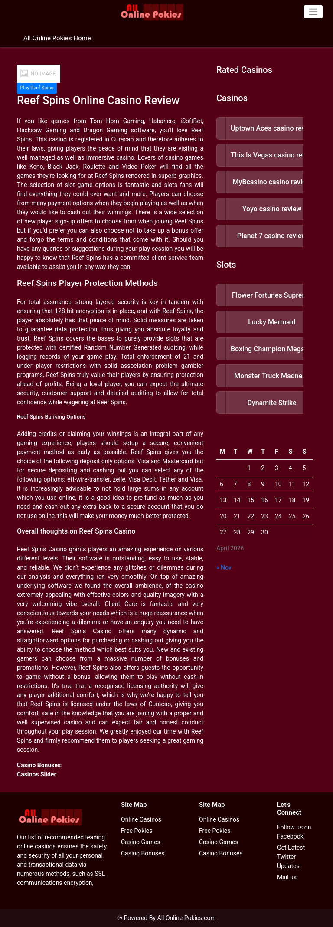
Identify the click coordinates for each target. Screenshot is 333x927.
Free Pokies (136, 830)
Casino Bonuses (143, 853)
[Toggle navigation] (313, 11)
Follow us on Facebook (294, 832)
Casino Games (140, 842)
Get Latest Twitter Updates (291, 856)
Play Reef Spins (36, 88)
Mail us (287, 877)
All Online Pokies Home (57, 38)
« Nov (224, 567)
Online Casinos (141, 819)
